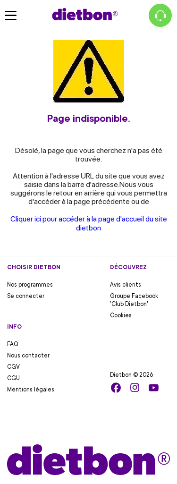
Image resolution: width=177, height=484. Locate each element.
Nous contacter (28, 355)
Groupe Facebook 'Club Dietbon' (134, 300)
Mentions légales (30, 389)
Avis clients (125, 284)
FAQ (12, 344)
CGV (13, 367)
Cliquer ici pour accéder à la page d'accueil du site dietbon (88, 223)
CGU (13, 378)
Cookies (121, 315)
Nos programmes (30, 284)
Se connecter (25, 296)
